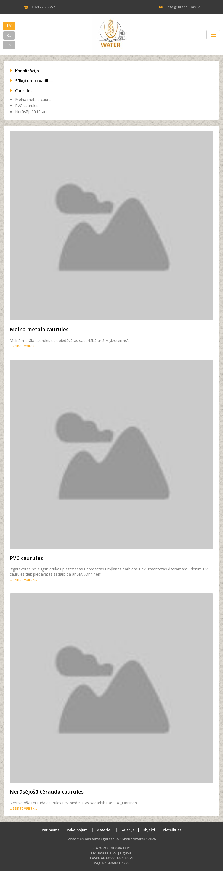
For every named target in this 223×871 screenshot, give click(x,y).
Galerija (127, 829)
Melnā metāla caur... (33, 99)
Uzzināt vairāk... (23, 345)
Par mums (50, 829)
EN (9, 45)
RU (9, 35)
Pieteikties (172, 829)
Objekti (148, 829)
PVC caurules (26, 105)
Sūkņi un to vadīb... (34, 80)
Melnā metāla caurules (39, 329)
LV (9, 25)
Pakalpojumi (78, 829)
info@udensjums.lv (183, 6)
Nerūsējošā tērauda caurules (47, 791)
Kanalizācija (27, 70)
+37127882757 (43, 6)
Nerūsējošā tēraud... (33, 111)
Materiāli (104, 829)
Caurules (24, 90)
